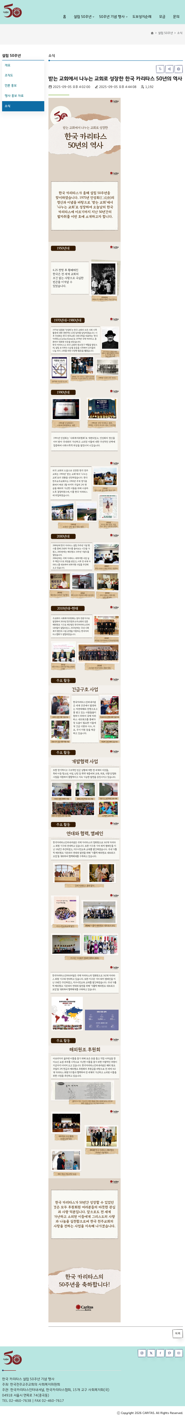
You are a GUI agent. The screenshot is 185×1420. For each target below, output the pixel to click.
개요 (7, 65)
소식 (7, 106)
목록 (177, 1333)
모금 (162, 17)
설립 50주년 (82, 17)
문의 (176, 17)
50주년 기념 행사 (112, 17)
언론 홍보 (11, 85)
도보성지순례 (142, 17)
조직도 (9, 75)
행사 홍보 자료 (14, 95)
